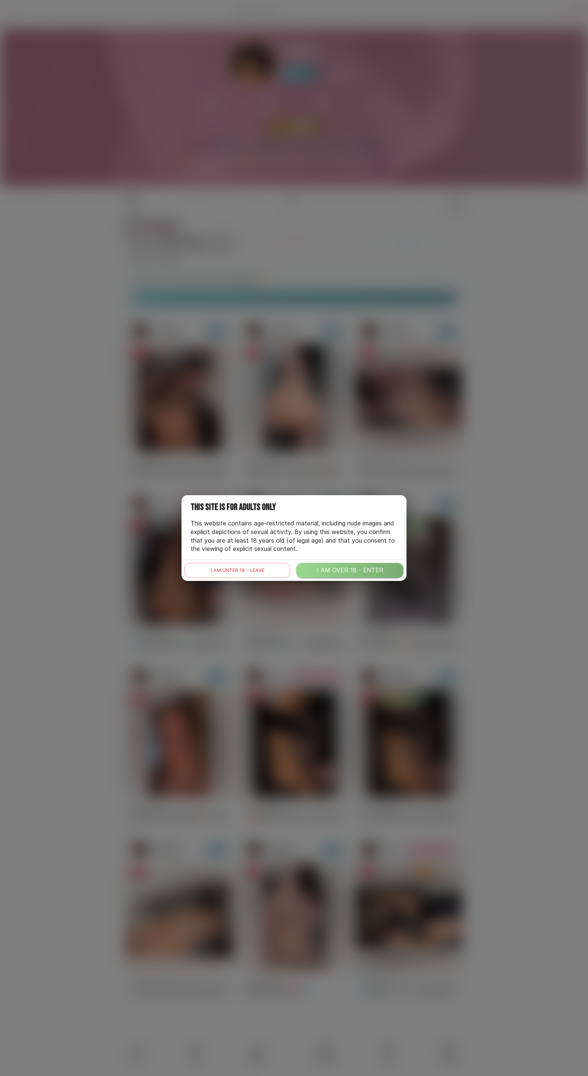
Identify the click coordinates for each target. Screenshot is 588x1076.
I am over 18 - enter (350, 570)
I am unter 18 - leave (237, 570)
